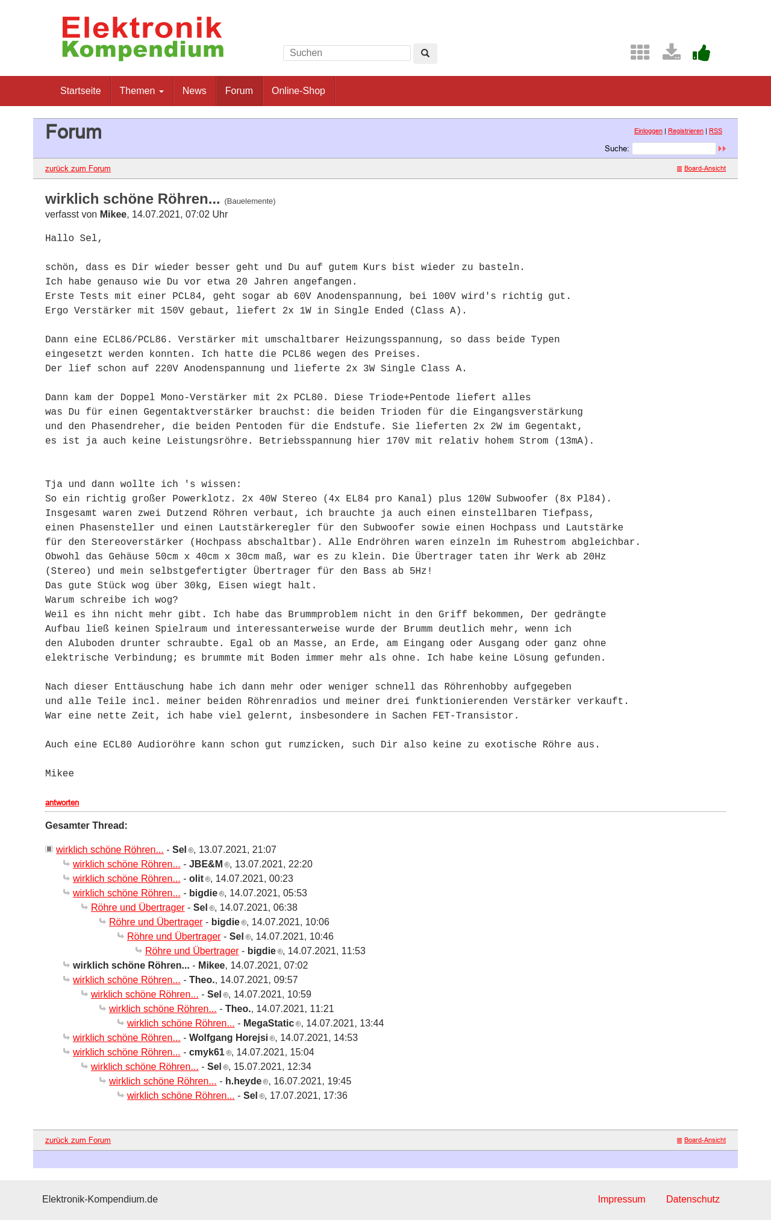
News (195, 91)
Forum (239, 91)
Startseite (80, 91)
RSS (715, 131)
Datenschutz (693, 1199)
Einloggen (648, 131)
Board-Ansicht (701, 168)
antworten (62, 802)
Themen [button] (142, 91)
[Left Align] (425, 53)
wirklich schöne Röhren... (110, 849)
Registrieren (686, 131)
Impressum (621, 1199)
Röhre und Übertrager (138, 907)
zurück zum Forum (78, 168)
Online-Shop (298, 91)
